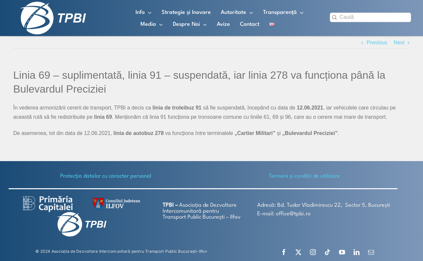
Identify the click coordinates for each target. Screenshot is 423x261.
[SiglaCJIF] (115, 199)
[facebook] (283, 252)
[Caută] (370, 17)
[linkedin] (356, 252)
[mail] (371, 252)
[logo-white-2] (48, 198)
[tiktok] (327, 252)
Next (399, 42)
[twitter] (298, 252)
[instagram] (313, 252)
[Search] (334, 17)
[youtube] (342, 252)
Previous (376, 42)
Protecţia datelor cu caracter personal (105, 176)
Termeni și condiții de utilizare (304, 176)
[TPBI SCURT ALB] (53, 4)
